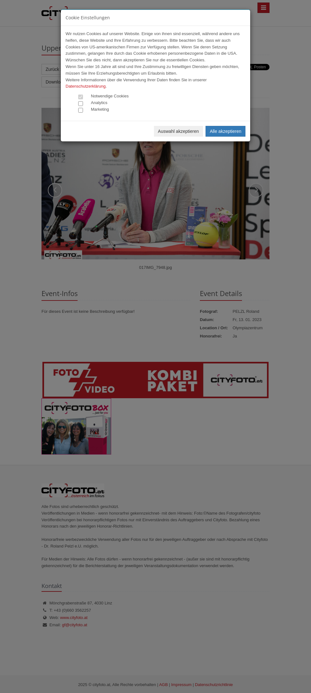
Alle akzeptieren (225, 131)
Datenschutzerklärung (85, 86)
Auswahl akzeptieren (178, 131)
